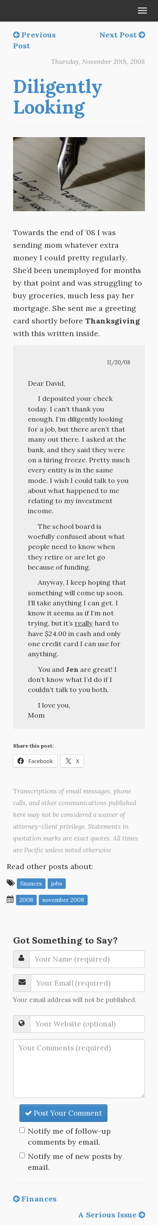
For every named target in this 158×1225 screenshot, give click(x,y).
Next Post (122, 35)
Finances (34, 1199)
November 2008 (63, 900)
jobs (56, 883)
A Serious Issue (111, 1215)
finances (31, 883)
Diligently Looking (57, 96)
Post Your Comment (63, 1113)
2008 (26, 900)
